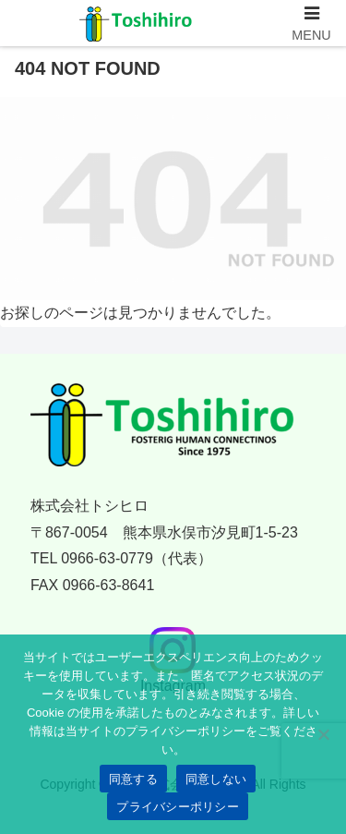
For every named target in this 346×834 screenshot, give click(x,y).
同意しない (215, 779)
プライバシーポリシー (177, 807)
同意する (133, 779)
